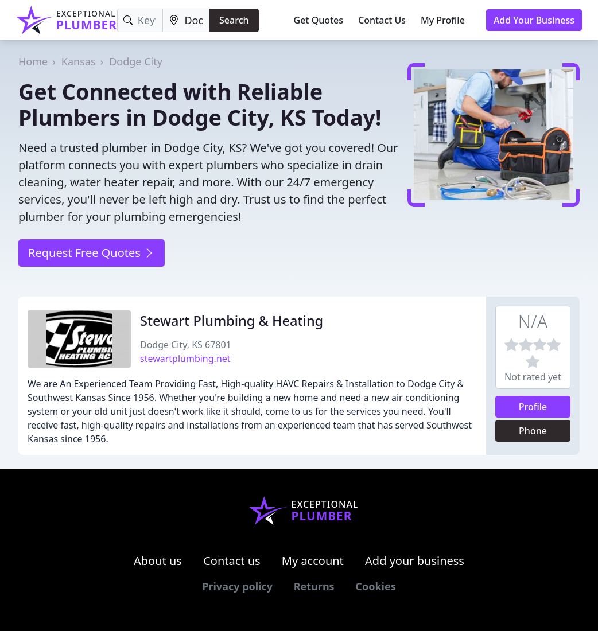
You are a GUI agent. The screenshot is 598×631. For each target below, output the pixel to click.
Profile (533, 406)
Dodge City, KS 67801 (185, 344)
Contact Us (382, 20)
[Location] (186, 20)
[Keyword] (140, 20)
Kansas (78, 61)
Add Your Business (534, 20)
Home (33, 61)
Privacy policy (237, 586)
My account (313, 560)
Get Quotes (319, 20)
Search (233, 20)
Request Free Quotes (91, 252)
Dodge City (135, 61)
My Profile (443, 20)
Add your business (414, 560)
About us (158, 560)
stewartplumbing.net (185, 358)
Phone (533, 430)
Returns (314, 586)
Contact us (232, 560)
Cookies (375, 586)
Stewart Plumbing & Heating (231, 320)
